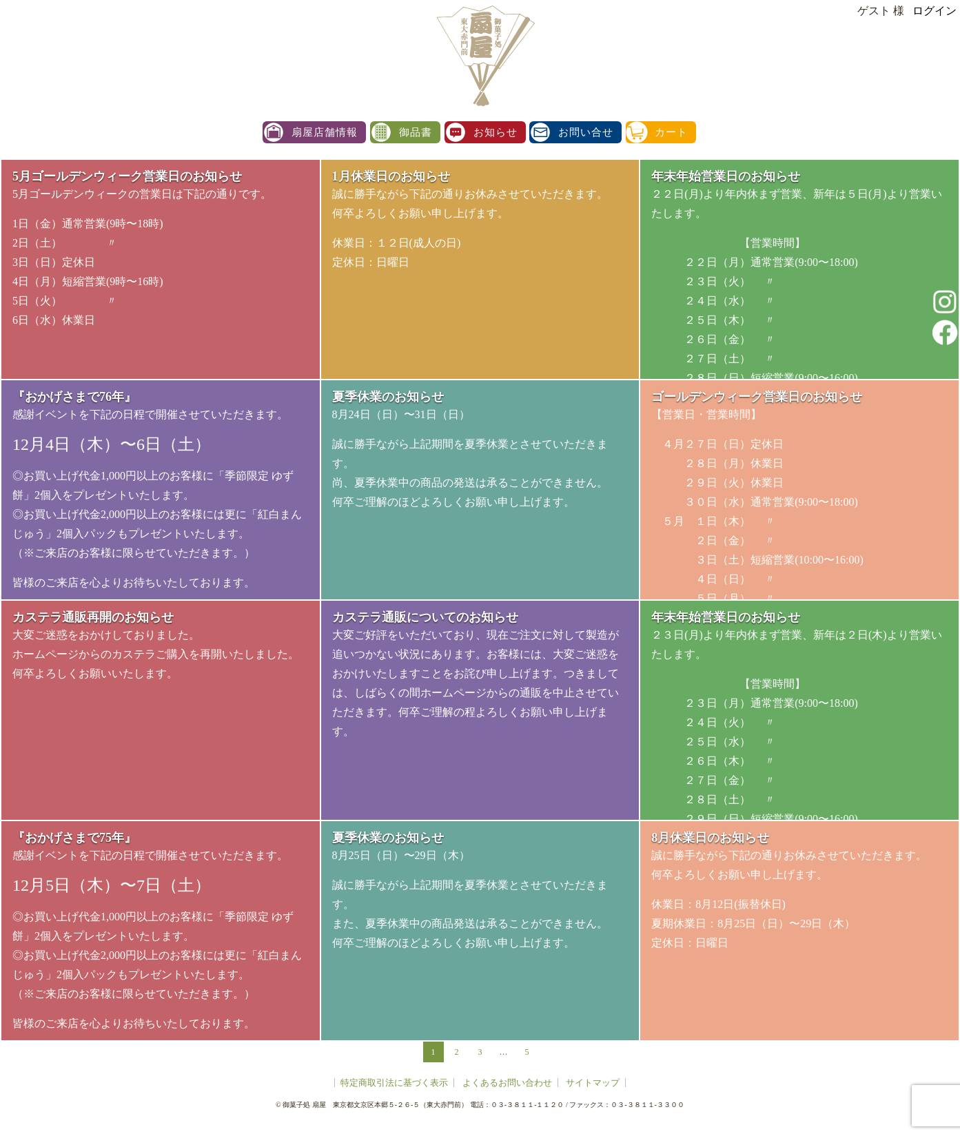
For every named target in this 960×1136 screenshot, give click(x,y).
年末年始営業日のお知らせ (725, 176)
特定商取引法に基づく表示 (394, 1082)
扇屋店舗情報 (325, 132)
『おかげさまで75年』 (74, 838)
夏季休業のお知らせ (388, 397)
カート (671, 132)
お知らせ (495, 132)
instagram (945, 302)
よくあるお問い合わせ (507, 1082)
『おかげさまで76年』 (74, 397)
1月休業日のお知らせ (391, 176)
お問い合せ (585, 132)
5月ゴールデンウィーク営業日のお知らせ (127, 176)
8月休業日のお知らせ (710, 838)
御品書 (415, 132)
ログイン (934, 11)
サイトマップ (593, 1082)
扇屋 (483, 55)
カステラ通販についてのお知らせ (425, 617)
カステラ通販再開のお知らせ (93, 617)
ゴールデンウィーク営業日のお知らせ (756, 397)
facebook (945, 332)
